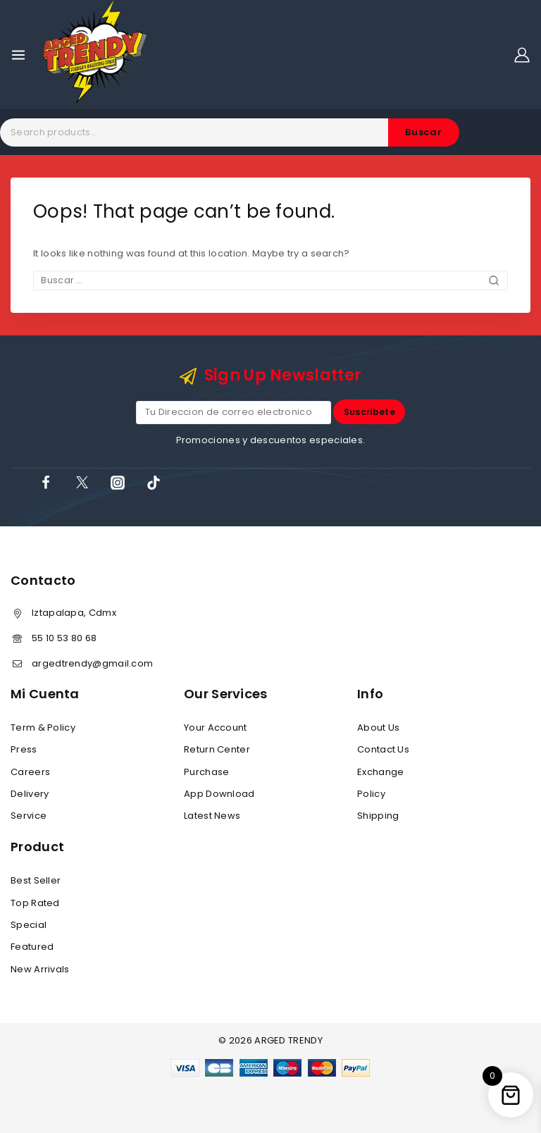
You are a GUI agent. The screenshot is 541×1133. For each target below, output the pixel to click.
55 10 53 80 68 (64, 638)
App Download (219, 793)
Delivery (30, 793)
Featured (32, 947)
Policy (371, 793)
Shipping (378, 816)
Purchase (206, 772)
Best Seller (36, 880)
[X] (82, 483)
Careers (30, 772)
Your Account (215, 727)
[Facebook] (46, 483)
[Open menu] (18, 55)
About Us (378, 727)
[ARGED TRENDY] (94, 54)
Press (24, 749)
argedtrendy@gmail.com (92, 663)
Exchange (380, 772)
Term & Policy (43, 727)
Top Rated (35, 903)
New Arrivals (40, 969)
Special (28, 924)
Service (28, 816)
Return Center (217, 749)
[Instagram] (118, 483)
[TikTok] (153, 483)
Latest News (212, 816)
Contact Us (383, 749)
